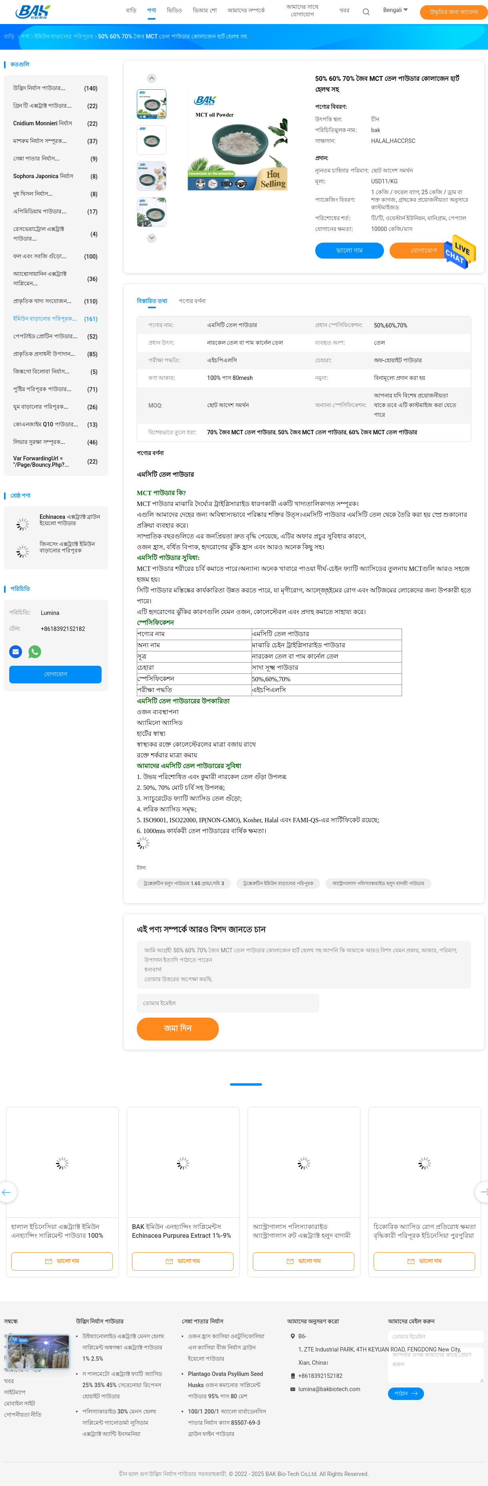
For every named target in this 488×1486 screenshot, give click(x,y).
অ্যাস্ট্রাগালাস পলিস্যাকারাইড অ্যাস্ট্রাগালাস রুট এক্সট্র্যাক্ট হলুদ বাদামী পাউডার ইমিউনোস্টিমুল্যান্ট (302, 1235)
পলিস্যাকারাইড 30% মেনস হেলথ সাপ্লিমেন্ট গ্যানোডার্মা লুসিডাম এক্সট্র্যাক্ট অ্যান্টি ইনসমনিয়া (119, 1422)
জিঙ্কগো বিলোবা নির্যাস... (55, 372)
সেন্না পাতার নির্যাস (202, 1321)
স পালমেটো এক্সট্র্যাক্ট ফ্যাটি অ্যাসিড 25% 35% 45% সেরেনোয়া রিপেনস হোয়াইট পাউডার (122, 1385)
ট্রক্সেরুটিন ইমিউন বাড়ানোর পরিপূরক (278, 883)
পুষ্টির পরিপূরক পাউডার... (55, 390)
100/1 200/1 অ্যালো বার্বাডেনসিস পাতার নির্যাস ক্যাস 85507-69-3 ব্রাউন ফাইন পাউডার (227, 1422)
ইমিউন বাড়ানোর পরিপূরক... (55, 319)
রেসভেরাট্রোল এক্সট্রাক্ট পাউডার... (55, 234)
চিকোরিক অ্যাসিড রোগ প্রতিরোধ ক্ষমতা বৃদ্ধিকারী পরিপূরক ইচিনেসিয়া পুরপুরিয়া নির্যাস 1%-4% (425, 1235)
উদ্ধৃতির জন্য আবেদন (454, 12)
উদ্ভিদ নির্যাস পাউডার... (55, 88)
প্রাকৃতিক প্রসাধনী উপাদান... (55, 354)
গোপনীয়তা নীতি (23, 1415)
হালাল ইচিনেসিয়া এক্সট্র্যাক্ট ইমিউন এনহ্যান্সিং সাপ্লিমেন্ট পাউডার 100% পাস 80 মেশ (57, 1235)
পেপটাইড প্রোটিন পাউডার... (55, 337)
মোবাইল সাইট (19, 1403)
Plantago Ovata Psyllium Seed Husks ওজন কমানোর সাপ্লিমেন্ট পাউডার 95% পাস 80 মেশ (225, 1385)
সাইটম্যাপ (15, 1392)
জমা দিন (178, 1028)
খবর (9, 1381)
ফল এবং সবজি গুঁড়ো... (55, 257)
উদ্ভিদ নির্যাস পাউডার (100, 1321)
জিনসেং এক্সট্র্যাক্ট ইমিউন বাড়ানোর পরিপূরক (67, 547)
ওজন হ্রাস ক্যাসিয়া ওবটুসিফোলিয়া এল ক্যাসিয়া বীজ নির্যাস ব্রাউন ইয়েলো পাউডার (226, 1347)
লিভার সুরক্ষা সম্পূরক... (55, 442)
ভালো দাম (349, 250)
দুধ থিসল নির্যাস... (55, 194)
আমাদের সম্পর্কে (22, 1370)
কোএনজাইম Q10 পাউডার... (55, 425)
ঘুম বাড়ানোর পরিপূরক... (55, 407)
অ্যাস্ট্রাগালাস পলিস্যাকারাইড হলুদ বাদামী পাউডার (378, 883)
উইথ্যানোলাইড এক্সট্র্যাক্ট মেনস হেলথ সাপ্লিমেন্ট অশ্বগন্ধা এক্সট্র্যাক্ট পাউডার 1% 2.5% (123, 1347)
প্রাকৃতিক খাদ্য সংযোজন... (55, 301)
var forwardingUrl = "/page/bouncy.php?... (55, 461)
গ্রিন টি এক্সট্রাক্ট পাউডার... (55, 106)
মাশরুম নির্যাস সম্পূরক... (55, 141)
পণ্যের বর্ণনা (192, 301)
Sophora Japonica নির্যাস (55, 177)
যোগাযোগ (55, 674)
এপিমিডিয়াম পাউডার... (55, 212)
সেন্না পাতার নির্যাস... (55, 159)
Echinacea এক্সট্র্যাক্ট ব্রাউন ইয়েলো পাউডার (70, 520)
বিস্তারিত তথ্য (152, 301)
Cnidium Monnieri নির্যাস (55, 124)
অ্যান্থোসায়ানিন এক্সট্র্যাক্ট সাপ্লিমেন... (55, 279)
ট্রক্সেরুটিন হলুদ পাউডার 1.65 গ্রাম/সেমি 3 (184, 883)
